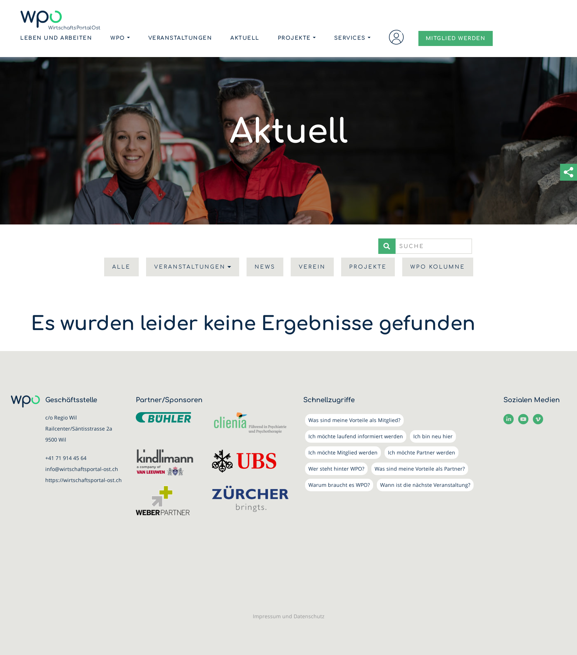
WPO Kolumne (437, 267)
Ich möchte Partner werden (421, 452)
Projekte (294, 39)
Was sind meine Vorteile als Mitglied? (354, 420)
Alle (121, 267)
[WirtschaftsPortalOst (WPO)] (61, 20)
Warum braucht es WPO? (339, 484)
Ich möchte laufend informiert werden (355, 436)
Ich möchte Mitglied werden (343, 452)
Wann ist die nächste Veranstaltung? (425, 484)
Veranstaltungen (180, 39)
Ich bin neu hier (433, 436)
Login (396, 38)
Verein (312, 267)
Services (350, 39)
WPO (117, 39)
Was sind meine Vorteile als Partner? (420, 468)
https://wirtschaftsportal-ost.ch (83, 480)
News (265, 267)
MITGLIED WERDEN (456, 39)
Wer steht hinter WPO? (336, 468)
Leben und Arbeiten (56, 39)
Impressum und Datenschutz (289, 616)
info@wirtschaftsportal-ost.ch (81, 468)
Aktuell (244, 39)
